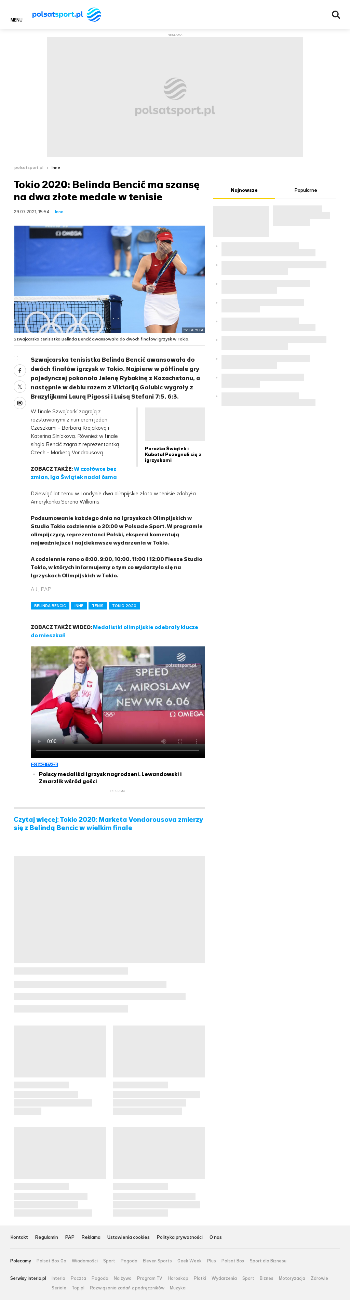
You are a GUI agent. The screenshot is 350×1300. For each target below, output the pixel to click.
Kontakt (19, 1238)
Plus (211, 1261)
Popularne (305, 190)
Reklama (90, 1238)
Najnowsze (244, 190)
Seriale (59, 1288)
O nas (216, 1238)
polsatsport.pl (28, 167)
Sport (109, 1261)
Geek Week (189, 1261)
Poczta (78, 1278)
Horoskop (178, 1278)
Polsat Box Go (51, 1261)
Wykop (20, 403)
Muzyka (178, 1288)
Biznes (266, 1278)
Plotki (200, 1278)
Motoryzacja (292, 1278)
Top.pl (78, 1288)
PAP (70, 1238)
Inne (56, 167)
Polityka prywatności (180, 1238)
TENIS (98, 605)
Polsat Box (232, 1261)
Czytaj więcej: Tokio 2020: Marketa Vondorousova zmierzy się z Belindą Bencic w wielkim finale (108, 824)
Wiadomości (85, 1261)
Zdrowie (319, 1278)
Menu (17, 20)
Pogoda (129, 1261)
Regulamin (46, 1238)
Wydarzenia (224, 1278)
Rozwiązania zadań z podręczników (127, 1288)
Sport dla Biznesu (268, 1261)
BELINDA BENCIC (50, 605)
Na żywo (123, 1278)
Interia (58, 1278)
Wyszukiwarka (336, 15)
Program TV (149, 1278)
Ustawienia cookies (128, 1238)
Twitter (20, 386)
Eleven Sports (157, 1261)
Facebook (20, 370)
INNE (79, 605)
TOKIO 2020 (124, 605)
